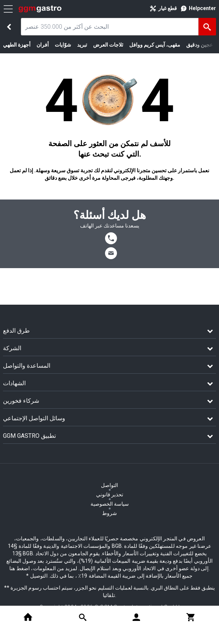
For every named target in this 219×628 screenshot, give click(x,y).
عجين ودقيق (199, 45)
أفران (42, 45)
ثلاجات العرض (108, 45)
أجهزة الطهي (17, 45)
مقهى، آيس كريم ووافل (154, 45)
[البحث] (207, 26)
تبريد (82, 45)
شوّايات (63, 45)
